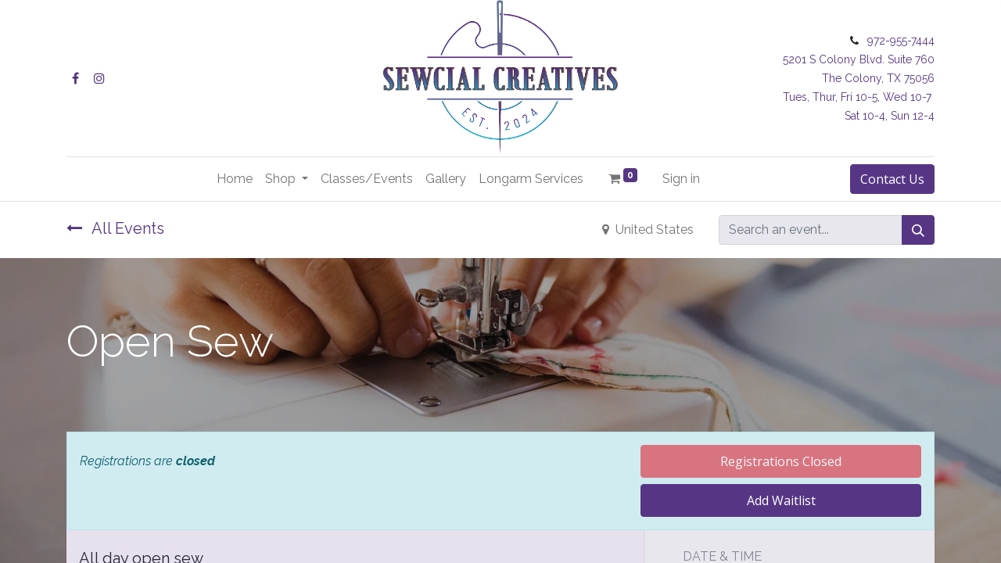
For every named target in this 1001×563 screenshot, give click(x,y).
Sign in (681, 178)
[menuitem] (234, 179)
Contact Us (892, 179)
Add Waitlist (781, 500)
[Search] (918, 230)
